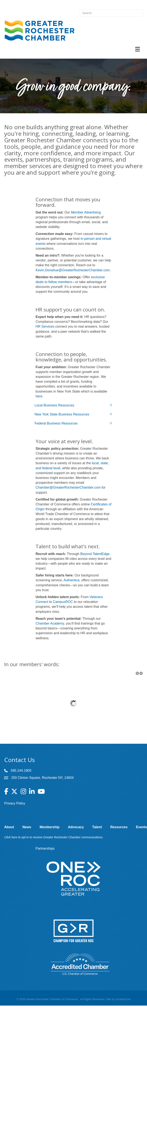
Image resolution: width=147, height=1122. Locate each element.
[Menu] (137, 49)
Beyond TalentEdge (94, 554)
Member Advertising (86, 212)
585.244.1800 (21, 770)
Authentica (72, 580)
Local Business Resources (54, 405)
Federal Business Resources (56, 423)
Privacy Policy (14, 803)
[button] (137, 673)
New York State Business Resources (62, 414)
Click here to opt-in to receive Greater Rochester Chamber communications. (53, 837)
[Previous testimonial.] (137, 673)
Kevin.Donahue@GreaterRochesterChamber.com (73, 270)
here (39, 396)
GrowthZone (123, 999)
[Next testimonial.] (141, 673)
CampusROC (63, 602)
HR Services (45, 326)
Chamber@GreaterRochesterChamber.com (68, 487)
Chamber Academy (50, 623)
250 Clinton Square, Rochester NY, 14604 (42, 777)
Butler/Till (66, 727)
